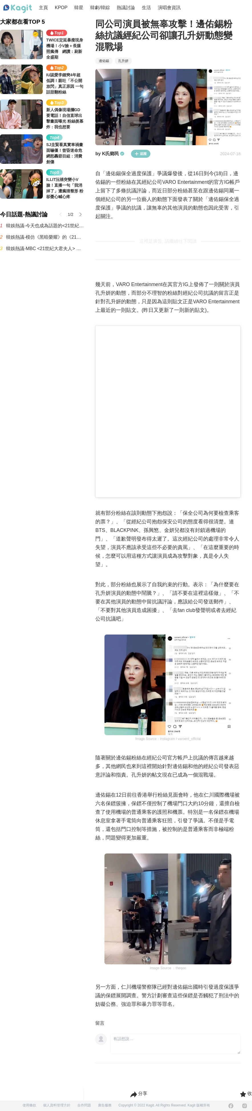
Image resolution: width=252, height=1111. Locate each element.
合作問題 (84, 1105)
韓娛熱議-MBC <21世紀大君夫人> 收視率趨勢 (45, 248)
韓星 (78, 7)
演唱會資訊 (169, 7)
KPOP (61, 7)
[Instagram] (244, 1106)
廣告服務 (105, 1105)
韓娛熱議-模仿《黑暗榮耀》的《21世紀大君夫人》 (45, 237)
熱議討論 (126, 7)
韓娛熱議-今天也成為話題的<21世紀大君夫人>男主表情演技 (45, 225)
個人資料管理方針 (56, 1105)
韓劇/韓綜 (100, 7)
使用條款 (29, 1105)
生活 (146, 7)
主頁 (43, 7)
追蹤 (141, 154)
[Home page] (17, 9)
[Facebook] (231, 1106)
